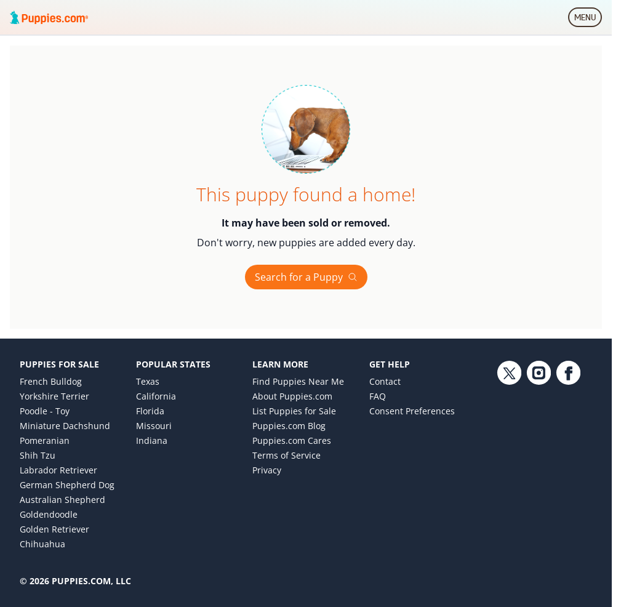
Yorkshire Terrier (54, 396)
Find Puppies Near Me (298, 381)
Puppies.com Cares (291, 440)
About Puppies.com (292, 396)
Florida (150, 411)
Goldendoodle (49, 514)
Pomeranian (45, 440)
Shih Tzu (37, 455)
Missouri (154, 426)
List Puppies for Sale (294, 411)
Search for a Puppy (306, 277)
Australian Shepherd (62, 499)
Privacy (266, 470)
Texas (147, 381)
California (156, 396)
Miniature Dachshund (65, 426)
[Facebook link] (568, 462)
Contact (385, 381)
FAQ (377, 396)
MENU (588, 19)
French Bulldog (51, 381)
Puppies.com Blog (289, 426)
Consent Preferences (412, 411)
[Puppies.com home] (49, 17)
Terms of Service (286, 455)
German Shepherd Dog (67, 485)
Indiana (151, 440)
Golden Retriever (54, 529)
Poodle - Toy (45, 411)
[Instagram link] (538, 462)
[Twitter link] (509, 462)
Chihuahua (42, 544)
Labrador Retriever (58, 470)
